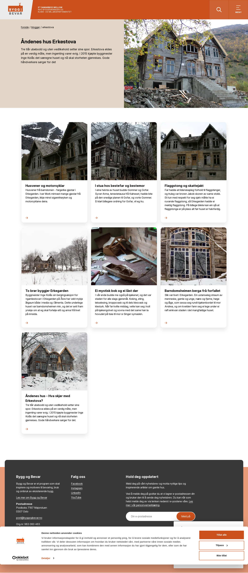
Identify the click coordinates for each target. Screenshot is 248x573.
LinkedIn (76, 493)
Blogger (35, 27)
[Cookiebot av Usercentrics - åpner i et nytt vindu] (20, 566)
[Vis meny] (238, 10)
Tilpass (222, 553)
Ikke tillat (222, 564)
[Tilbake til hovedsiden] (17, 10)
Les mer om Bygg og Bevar (31, 497)
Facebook (77, 484)
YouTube (76, 497)
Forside (25, 27)
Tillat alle (222, 543)
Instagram (76, 488)
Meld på (185, 516)
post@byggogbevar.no (29, 518)
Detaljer (45, 566)
